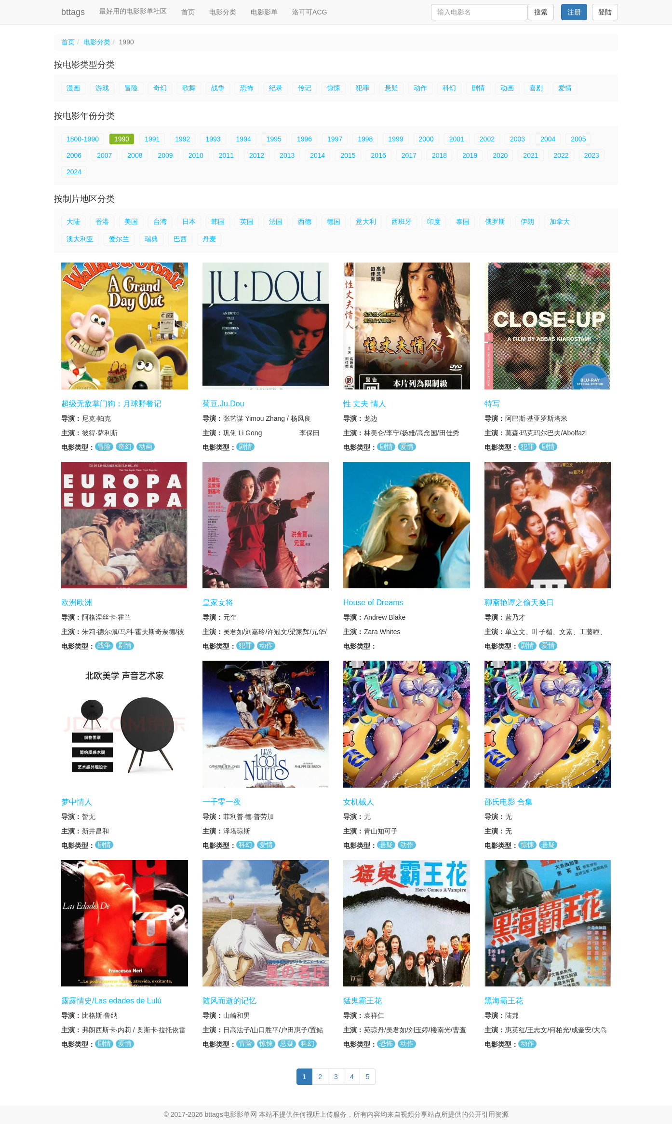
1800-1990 (83, 139)
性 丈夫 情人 (364, 404)
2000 (426, 139)
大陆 (73, 221)
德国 (333, 221)
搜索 (541, 12)
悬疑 (391, 88)
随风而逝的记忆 (229, 1001)
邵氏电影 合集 (508, 802)
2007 (104, 155)
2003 (517, 139)
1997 (334, 139)
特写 (492, 404)
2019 (469, 155)
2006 (74, 155)
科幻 (449, 88)
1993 (212, 139)
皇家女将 (217, 602)
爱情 (565, 88)
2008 (134, 155)
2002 (487, 139)
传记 (304, 88)
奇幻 (160, 88)
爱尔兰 (119, 239)
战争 (218, 88)
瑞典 (151, 239)
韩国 (218, 221)
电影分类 (222, 12)
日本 (189, 221)
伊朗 (527, 221)
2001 (456, 139)
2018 (439, 155)
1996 (304, 139)
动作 (420, 88)
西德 (304, 221)
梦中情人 (76, 802)
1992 (182, 139)
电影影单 (264, 12)
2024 (74, 172)
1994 (243, 139)
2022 (561, 155)
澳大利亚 (80, 239)
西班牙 (401, 221)
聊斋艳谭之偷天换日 (519, 602)
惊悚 (333, 88)
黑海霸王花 (503, 1001)
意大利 (366, 221)
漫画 (73, 88)
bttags (73, 12)
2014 (317, 155)
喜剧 (536, 88)
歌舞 (189, 88)
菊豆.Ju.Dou (223, 404)
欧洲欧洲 (76, 602)
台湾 (160, 221)
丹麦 (209, 239)
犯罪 (362, 88)
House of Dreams (373, 602)
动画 (507, 88)
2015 (347, 155)
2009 (165, 155)
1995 (274, 139)
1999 (395, 139)
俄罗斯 (495, 221)
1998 (365, 139)
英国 (247, 221)
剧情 (478, 88)
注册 (574, 12)
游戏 (102, 88)
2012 (256, 155)
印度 (434, 221)
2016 (378, 155)
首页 (188, 12)
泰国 (463, 221)
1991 (152, 139)
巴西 (180, 239)
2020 (500, 155)
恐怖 (247, 88)
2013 (287, 155)
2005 (578, 139)
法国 (275, 221)
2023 (591, 155)
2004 (547, 139)
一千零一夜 (221, 802)
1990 (121, 139)
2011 (226, 155)
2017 (409, 155)
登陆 (605, 12)
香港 (102, 221)
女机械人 (358, 802)
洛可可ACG (309, 12)
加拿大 (560, 221)
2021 (530, 155)
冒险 (131, 88)
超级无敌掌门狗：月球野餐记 (111, 404)
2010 (195, 155)
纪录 (275, 88)
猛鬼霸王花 (362, 1001)
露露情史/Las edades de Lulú (111, 1001)
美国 (131, 221)
